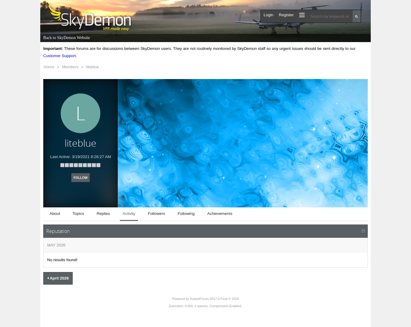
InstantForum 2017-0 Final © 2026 (214, 299)
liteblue (92, 67)
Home (49, 67)
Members (70, 67)
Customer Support (59, 55)
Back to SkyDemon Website (66, 37)
